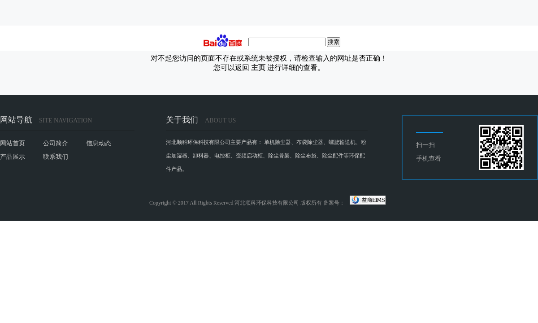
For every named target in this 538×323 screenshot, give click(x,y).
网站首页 (12, 143)
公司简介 (55, 143)
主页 (258, 67)
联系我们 (55, 156)
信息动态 (98, 143)
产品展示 (12, 156)
